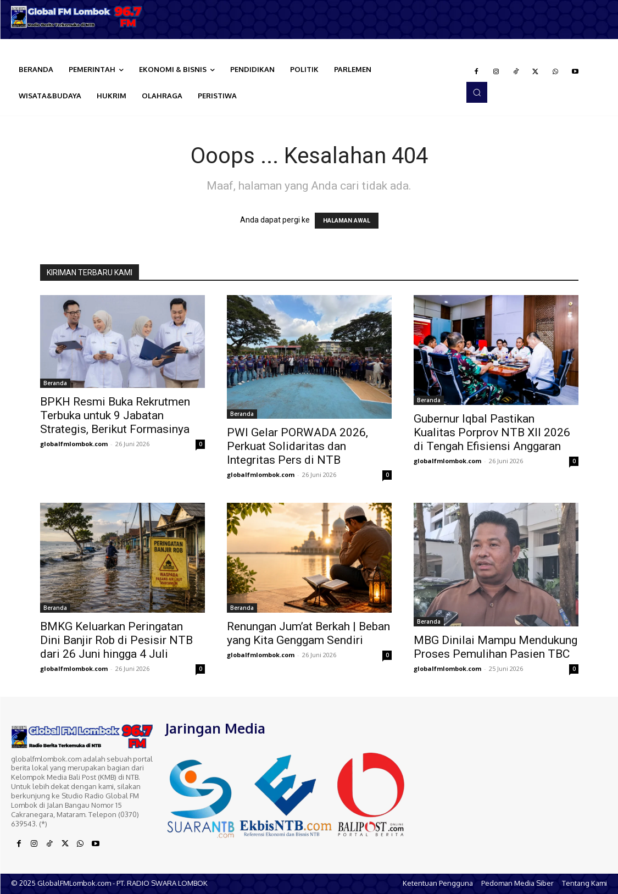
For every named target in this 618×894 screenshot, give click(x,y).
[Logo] (77, 16)
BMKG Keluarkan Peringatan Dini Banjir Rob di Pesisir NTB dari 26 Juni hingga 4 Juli (116, 640)
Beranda (55, 383)
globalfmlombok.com (74, 444)
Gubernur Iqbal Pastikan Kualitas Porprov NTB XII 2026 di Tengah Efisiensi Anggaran (492, 432)
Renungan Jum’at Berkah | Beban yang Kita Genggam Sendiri (308, 633)
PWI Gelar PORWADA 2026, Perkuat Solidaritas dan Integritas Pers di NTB (297, 446)
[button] (476, 92)
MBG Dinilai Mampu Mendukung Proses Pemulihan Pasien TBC (495, 647)
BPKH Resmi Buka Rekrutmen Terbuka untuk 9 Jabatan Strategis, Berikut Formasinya (115, 415)
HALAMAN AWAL (346, 220)
